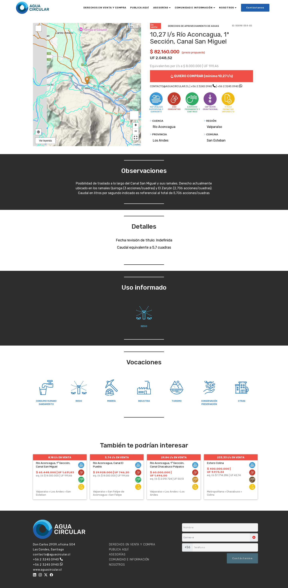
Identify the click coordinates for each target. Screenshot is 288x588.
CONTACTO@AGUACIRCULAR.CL (169, 86)
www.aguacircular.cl (47, 569)
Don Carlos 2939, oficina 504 (54, 544)
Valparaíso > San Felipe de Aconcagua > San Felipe (108, 493)
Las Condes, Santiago (48, 549)
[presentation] (201, 558)
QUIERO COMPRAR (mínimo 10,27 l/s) (201, 76)
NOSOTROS (226, 7)
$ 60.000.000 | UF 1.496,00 (161, 474)
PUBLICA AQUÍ (139, 7)
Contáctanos (255, 7)
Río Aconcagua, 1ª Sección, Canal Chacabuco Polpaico (167, 464)
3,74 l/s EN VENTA (117, 457)
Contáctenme (242, 558)
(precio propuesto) (193, 52)
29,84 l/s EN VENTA (174, 457)
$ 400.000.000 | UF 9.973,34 (219, 470)
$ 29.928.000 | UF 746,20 (111, 472)
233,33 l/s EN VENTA (230, 457)
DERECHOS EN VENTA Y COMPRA (104, 7)
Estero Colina (215, 462)
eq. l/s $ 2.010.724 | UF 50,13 (167, 478)
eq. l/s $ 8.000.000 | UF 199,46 (54, 475)
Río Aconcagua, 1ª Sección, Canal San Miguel (53, 464)
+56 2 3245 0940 (201, 86)
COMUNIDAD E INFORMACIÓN (194, 7)
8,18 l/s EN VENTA (59, 457)
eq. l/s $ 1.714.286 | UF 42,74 (224, 475)
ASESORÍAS (160, 7)
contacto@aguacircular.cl (51, 554)
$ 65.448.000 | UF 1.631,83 (55, 472)
